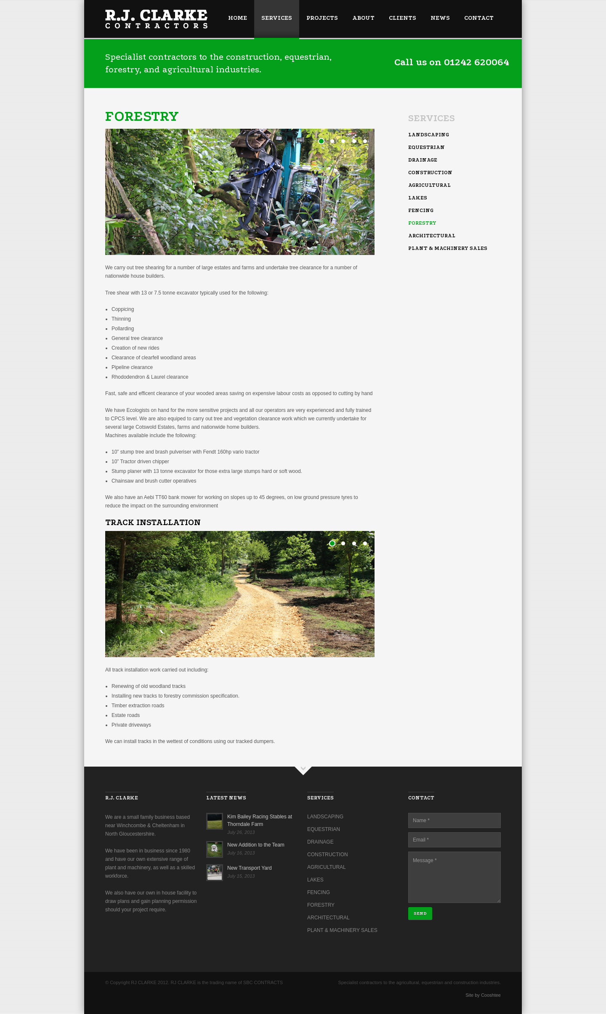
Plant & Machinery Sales (447, 248)
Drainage (422, 160)
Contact (479, 17)
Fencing (420, 210)
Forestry (422, 223)
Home (237, 17)
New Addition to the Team (255, 845)
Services (276, 17)
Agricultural (429, 185)
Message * (454, 877)
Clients (402, 17)
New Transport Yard (249, 868)
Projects (322, 17)
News (440, 17)
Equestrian (426, 147)
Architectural (431, 236)
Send (420, 913)
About (363, 17)
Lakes (417, 198)
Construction (430, 172)
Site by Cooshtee (483, 995)
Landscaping (428, 135)
